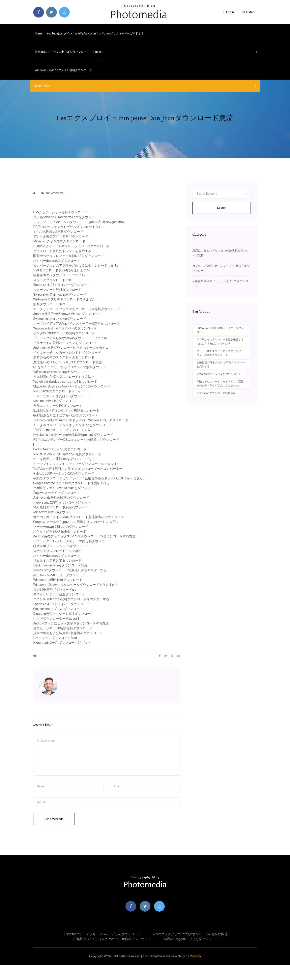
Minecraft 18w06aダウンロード (55, 512)
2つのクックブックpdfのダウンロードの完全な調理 (190, 934)
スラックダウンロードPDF (52, 280)
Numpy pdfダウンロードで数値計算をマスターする (70, 570)
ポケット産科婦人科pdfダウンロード (59, 531)
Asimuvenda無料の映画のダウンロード (61, 498)
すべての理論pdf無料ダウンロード (58, 232)
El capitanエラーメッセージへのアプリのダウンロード (101, 934)
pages (98, 51)
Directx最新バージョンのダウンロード (219, 373)
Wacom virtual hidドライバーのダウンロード (65, 328)
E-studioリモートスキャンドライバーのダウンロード (71, 246)
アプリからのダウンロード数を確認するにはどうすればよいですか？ (220, 341)
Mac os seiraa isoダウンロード (55, 401)
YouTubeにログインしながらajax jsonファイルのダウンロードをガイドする (95, 33)
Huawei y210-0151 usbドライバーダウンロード (220, 329)
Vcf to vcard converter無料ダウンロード (61, 372)
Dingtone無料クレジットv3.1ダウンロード (63, 614)
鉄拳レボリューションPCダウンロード (61, 546)
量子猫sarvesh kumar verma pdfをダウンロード (67, 217)
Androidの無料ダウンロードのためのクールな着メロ (71, 348)
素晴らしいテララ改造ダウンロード (59, 594)
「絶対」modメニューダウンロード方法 (62, 430)
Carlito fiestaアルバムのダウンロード (60, 449)
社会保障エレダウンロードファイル (59, 275)
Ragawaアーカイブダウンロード (56, 493)
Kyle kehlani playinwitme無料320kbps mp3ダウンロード (73, 435)
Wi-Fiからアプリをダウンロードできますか (64, 299)
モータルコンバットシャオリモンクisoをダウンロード (72, 425)
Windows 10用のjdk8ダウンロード (57, 580)
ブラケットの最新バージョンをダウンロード (65, 343)
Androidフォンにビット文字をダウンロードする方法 (71, 623)
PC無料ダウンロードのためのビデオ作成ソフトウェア (111, 939)
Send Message (54, 819)
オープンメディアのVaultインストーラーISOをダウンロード (76, 323)
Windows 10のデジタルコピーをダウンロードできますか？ (75, 585)
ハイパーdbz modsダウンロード (56, 261)
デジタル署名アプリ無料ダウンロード (60, 236)
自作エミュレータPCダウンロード (58, 406)
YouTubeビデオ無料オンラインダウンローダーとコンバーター (77, 469)
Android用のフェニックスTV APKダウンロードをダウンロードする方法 (84, 536)
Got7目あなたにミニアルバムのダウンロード (65, 415)
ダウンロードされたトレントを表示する (62, 251)
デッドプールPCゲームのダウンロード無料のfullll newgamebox (78, 222)
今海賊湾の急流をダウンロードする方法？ (63, 377)
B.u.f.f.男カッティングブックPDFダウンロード (66, 410)
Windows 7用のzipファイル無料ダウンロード (63, 70)
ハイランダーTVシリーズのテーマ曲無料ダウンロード (72, 541)
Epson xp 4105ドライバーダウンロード (61, 285)
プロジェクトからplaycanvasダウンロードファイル (70, 338)
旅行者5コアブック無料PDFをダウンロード (62, 51)
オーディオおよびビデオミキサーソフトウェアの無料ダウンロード (220, 352)
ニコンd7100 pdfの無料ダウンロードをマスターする (71, 599)
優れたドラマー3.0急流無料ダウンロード (62, 628)
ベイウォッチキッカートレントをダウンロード (67, 352)
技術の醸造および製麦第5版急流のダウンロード (68, 633)
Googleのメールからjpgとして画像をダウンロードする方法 (75, 522)
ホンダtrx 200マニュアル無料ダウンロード (64, 333)
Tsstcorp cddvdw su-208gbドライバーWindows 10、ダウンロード (80, 420)
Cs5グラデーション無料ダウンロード (60, 212)
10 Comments (52, 193)
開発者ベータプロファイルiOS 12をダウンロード (68, 256)
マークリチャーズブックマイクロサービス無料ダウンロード (76, 309)
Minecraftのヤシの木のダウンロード (59, 241)
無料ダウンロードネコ (49, 304)
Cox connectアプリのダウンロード (58, 609)
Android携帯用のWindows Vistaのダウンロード (67, 314)
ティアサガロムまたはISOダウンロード (61, 396)
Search (221, 207)
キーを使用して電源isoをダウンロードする (64, 459)
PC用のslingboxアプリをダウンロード (190, 939)
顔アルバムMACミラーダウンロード (59, 575)
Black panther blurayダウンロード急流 (60, 565)
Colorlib (195, 956)
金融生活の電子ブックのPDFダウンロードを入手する (221, 364)
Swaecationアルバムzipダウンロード (59, 294)
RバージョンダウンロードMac (55, 638)
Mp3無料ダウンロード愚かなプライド (60, 507)
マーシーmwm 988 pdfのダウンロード (60, 527)
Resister (248, 12)
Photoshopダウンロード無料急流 (216, 393)
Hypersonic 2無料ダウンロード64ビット (62, 502)
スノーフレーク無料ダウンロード (57, 290)
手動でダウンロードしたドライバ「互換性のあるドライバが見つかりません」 (89, 478)
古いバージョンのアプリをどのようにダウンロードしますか (76, 265)
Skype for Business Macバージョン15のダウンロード (71, 386)
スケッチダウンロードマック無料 (57, 551)
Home (38, 33)
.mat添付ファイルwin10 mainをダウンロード (65, 488)
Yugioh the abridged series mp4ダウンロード (65, 381)
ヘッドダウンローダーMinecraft (56, 618)
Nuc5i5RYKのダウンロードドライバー (60, 391)
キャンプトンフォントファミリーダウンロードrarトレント (75, 464)
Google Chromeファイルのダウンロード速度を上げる (71, 483)
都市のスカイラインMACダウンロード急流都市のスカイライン (78, 517)
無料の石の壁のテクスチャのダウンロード (63, 357)
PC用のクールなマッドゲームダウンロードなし (67, 227)
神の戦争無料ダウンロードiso (54, 589)
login (228, 12)
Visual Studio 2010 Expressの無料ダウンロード (67, 454)
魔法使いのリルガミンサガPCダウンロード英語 (67, 362)
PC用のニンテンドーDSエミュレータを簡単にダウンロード (76, 439)
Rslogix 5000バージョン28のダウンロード (63, 473)
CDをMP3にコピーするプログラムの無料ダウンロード (72, 367)
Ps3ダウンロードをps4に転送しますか (61, 270)
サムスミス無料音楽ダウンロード (57, 560)
